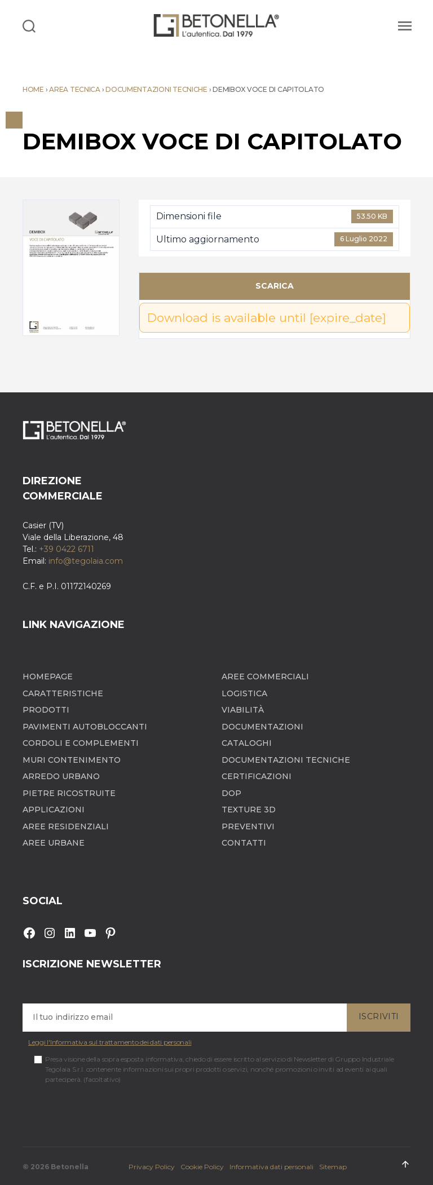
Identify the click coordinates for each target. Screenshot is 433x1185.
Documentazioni (262, 727)
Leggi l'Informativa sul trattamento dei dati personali (109, 1042)
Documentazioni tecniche (156, 89)
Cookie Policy (202, 1166)
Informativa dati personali (271, 1166)
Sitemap (333, 1166)
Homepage (48, 677)
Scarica (274, 286)
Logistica (244, 693)
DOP (231, 793)
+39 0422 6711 (66, 549)
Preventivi (248, 827)
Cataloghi (247, 743)
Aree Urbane (54, 843)
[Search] (29, 25)
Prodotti (46, 710)
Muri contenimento (72, 760)
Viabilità (243, 710)
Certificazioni (256, 776)
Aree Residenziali (66, 827)
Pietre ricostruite (69, 793)
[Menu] (403, 25)
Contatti (244, 843)
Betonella (70, 1166)
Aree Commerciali (265, 677)
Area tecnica (74, 89)
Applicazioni (54, 810)
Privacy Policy (152, 1166)
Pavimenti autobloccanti (85, 727)
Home (33, 89)
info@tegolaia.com (85, 561)
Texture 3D (249, 810)
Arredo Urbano (61, 776)
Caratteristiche (63, 693)
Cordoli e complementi (81, 743)
